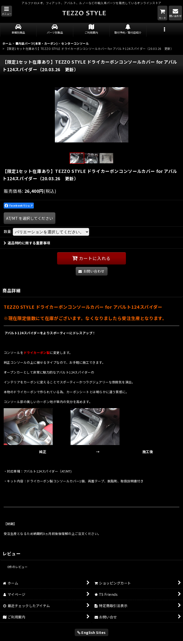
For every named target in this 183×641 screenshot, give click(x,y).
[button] (6, 11)
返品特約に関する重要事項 (27, 242)
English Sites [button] (91, 632)
